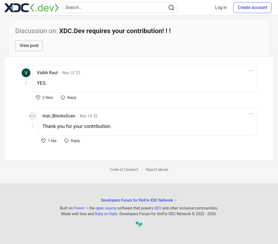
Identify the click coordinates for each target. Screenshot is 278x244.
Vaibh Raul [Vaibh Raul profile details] (47, 72)
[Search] (171, 7)
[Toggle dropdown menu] (251, 70)
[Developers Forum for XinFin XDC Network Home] (31, 7)
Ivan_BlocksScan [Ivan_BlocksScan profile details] (58, 115)
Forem (79, 208)
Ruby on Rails (106, 214)
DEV (157, 208)
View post (29, 45)
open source (106, 208)
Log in (221, 7)
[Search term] (120, 7)
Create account (252, 7)
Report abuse (157, 169)
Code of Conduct (124, 169)
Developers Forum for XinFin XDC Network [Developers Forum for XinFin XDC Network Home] (137, 200)
